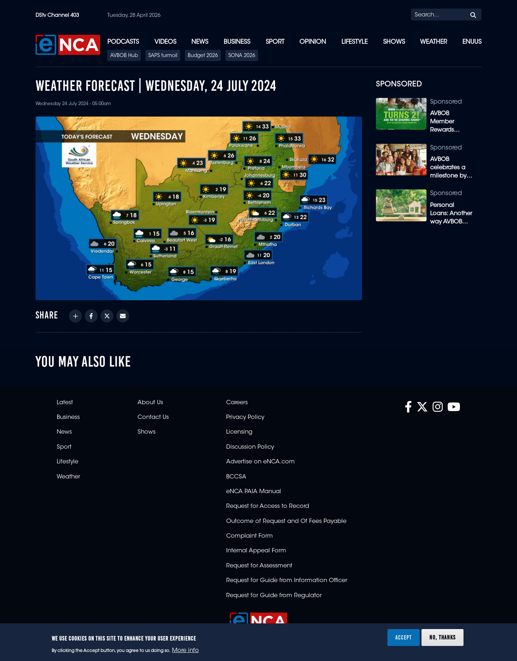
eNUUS (471, 42)
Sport (275, 42)
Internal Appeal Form (256, 551)
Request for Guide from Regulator (274, 596)
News (199, 42)
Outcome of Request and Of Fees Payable (286, 521)
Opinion (312, 42)
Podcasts (123, 42)
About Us (150, 403)
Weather (433, 42)
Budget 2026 (203, 55)
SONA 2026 (241, 55)
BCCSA (236, 477)
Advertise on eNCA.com (260, 462)
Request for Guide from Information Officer (286, 581)
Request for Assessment (259, 566)
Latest (65, 403)
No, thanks (442, 637)
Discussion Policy (250, 447)
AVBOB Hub (124, 55)
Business (237, 42)
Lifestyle (354, 42)
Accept (403, 637)
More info (185, 650)
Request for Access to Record (267, 506)
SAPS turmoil (162, 55)
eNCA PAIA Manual (253, 492)
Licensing (239, 432)
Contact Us (153, 417)
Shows (394, 42)
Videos (165, 42)
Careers (237, 403)
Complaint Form (249, 536)
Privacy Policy (245, 417)
